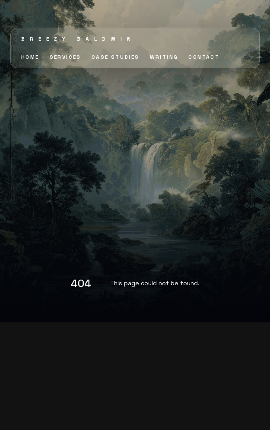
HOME (30, 57)
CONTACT (203, 57)
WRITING (164, 57)
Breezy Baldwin (78, 38)
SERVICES (65, 57)
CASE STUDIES (116, 57)
